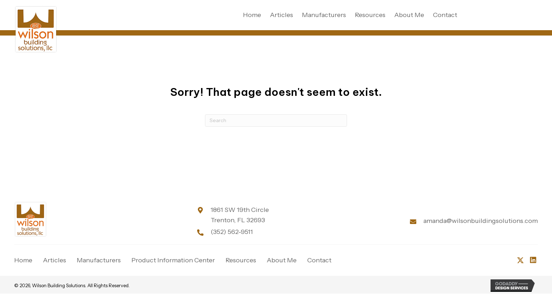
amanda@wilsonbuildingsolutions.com (480, 221)
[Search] (276, 120)
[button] (520, 260)
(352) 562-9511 (232, 232)
